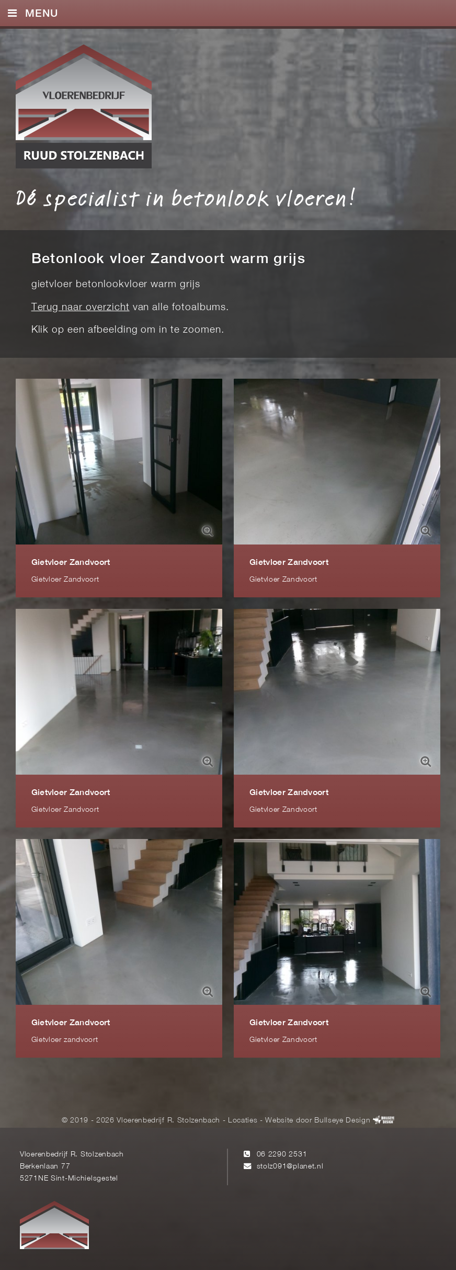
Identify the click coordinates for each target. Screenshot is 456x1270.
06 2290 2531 (282, 1154)
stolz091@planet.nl (290, 1166)
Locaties (242, 1120)
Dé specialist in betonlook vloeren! (186, 197)
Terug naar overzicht (80, 307)
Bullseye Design (342, 1120)
